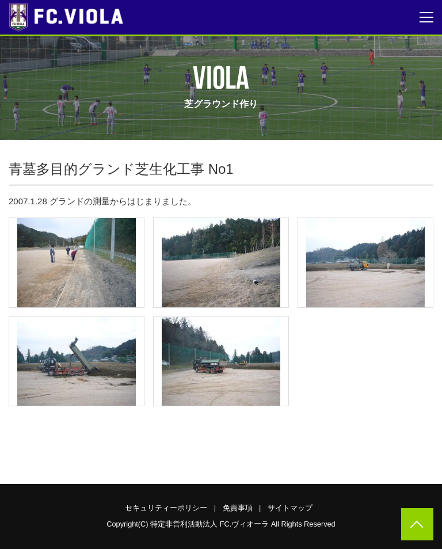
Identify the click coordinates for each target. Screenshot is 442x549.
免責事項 (238, 508)
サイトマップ (290, 508)
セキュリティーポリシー (166, 508)
